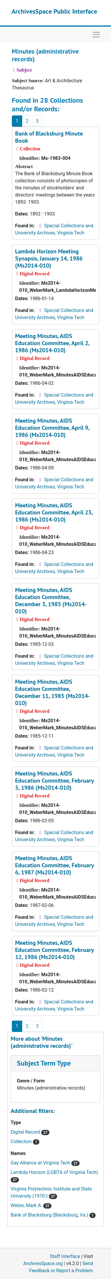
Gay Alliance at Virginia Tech (45, 1163)
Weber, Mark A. (31, 1205)
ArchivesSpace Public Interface (54, 11)
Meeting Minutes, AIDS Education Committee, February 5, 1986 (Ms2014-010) (54, 780)
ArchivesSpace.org (42, 1263)
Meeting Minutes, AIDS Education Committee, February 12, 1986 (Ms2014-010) (54, 950)
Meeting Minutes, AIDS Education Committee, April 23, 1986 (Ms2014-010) (54, 512)
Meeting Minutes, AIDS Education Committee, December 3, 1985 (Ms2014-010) (51, 600)
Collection (25, 1141)
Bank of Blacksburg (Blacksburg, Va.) (53, 1215)
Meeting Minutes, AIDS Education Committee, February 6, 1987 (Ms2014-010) (54, 865)
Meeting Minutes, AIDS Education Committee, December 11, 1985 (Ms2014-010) (52, 692)
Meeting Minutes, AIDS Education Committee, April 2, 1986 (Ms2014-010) (52, 343)
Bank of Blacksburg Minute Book (49, 137)
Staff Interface (65, 1256)
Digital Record (30, 1132)
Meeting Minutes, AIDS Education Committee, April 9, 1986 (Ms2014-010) (52, 428)
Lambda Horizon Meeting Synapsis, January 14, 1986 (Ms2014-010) (49, 258)
